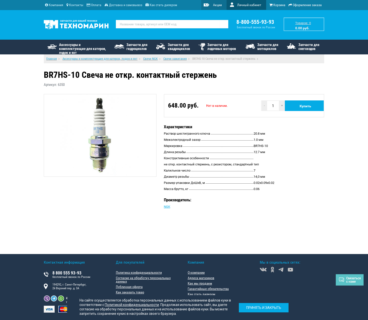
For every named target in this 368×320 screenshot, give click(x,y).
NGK (167, 206)
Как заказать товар (130, 292)
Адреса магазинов (201, 278)
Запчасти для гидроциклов (136, 47)
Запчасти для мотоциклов (267, 47)
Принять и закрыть (263, 308)
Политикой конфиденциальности (132, 305)
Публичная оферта (129, 286)
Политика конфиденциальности (139, 272)
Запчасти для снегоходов (308, 47)
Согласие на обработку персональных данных (143, 279)
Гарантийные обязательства (208, 288)
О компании (196, 272)
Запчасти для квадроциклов (179, 47)
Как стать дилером (201, 294)
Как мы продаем (200, 283)
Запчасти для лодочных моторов (221, 47)
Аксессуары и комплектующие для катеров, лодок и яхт (82, 48)
